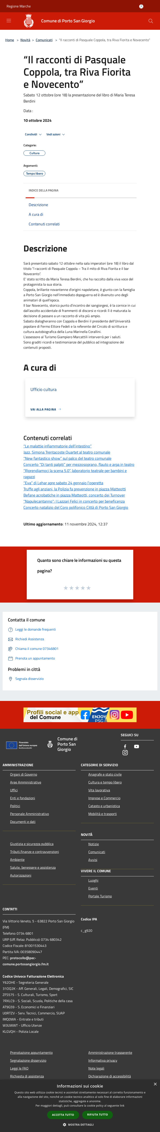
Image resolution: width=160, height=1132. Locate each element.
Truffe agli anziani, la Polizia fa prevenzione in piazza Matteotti (74, 489)
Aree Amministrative (25, 782)
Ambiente (17, 859)
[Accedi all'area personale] (141, 6)
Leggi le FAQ (19, 1068)
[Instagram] (125, 753)
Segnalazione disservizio (28, 1060)
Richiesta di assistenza (27, 1076)
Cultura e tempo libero (105, 782)
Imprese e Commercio (104, 798)
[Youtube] (136, 747)
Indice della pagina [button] (43, 190)
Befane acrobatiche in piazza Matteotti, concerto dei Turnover (74, 495)
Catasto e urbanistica (104, 805)
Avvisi (92, 859)
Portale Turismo (100, 896)
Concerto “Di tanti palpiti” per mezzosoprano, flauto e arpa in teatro (78, 464)
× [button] (155, 1084)
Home (9, 39)
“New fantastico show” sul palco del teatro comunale (67, 458)
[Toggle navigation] (8, 20)
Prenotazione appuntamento (31, 1052)
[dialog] (80, 1106)
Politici (15, 805)
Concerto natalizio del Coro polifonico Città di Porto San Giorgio (75, 507)
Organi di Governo (23, 774)
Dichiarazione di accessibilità (109, 1076)
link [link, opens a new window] (122, 1105)
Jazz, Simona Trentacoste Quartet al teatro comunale (66, 452)
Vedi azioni (56, 134)
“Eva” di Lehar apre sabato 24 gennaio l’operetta (63, 483)
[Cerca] (150, 21)
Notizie (93, 844)
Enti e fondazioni (22, 798)
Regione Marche (19, 6)
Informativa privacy (102, 1060)
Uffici (14, 790)
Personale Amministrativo (29, 813)
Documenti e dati (23, 821)
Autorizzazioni (20, 875)
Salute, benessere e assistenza (33, 867)
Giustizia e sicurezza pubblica (31, 843)
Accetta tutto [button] (63, 1115)
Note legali (96, 1068)
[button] (80, 1124)
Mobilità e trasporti (102, 813)
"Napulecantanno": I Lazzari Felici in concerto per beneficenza (74, 501)
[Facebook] (125, 747)
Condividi (34, 134)
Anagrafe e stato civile (105, 774)
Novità (25, 39)
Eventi (93, 888)
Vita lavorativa (99, 790)
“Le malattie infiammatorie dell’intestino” (57, 446)
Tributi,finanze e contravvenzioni (34, 851)
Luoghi (93, 880)
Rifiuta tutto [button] (97, 1114)
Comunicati (44, 39)
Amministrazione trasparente (110, 1052)
